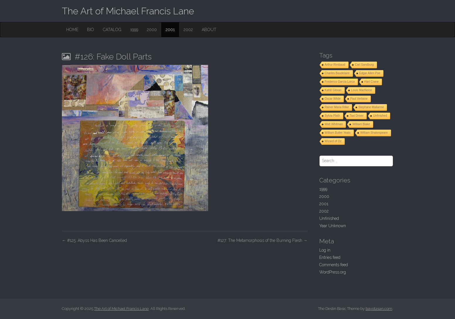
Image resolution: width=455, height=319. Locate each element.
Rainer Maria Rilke (337, 107)
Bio (90, 29)
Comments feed (333, 264)
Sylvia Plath (332, 115)
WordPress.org (332, 272)
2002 (188, 29)
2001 (170, 29)
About (209, 29)
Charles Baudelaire (337, 73)
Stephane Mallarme (371, 107)
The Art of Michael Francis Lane (128, 11)
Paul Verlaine (359, 98)
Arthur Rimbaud (335, 64)
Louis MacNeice (361, 90)
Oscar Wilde (333, 98)
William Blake (361, 124)
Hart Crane (371, 81)
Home (72, 29)
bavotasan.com (379, 308)
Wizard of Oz (333, 141)
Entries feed (329, 257)
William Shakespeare (374, 132)
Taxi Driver (357, 115)
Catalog (112, 29)
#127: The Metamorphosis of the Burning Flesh (263, 240)
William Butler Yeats (338, 132)
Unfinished (380, 115)
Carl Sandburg (364, 64)
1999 (134, 29)
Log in (324, 250)
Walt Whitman (334, 124)
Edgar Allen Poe (370, 73)
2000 (152, 29)
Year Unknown (332, 225)
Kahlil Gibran (333, 90)
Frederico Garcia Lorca (340, 81)
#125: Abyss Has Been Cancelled (94, 240)
